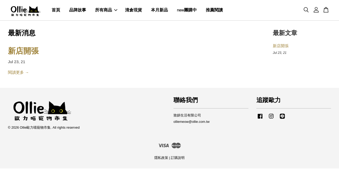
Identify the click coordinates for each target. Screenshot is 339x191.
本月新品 (159, 10)
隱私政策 (161, 158)
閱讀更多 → (18, 72)
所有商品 (106, 10)
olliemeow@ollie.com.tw (191, 122)
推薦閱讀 (214, 10)
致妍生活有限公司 (187, 115)
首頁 (56, 10)
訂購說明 (178, 158)
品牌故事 (77, 10)
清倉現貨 (133, 10)
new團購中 (187, 10)
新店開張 (23, 51)
